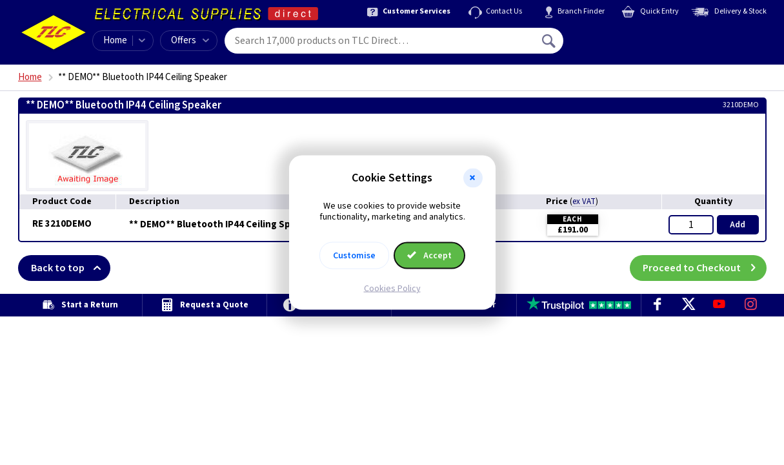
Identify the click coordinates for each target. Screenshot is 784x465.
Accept (429, 255)
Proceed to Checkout (705, 268)
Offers (190, 40)
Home (115, 40)
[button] (473, 178)
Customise (354, 255)
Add (737, 224)
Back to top (70, 268)
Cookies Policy (392, 288)
